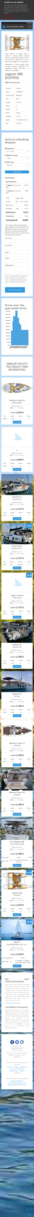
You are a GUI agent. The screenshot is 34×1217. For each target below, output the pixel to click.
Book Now (17, 422)
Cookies (15, 1067)
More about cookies (10, 18)
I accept (7, 16)
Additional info (9, 265)
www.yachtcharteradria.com (17, 1083)
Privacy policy (13, 1071)
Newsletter (23, 1067)
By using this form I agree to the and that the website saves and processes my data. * (18, 279)
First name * (9, 238)
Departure (9, 148)
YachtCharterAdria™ (17, 1048)
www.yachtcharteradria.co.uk (17, 1085)
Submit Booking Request (15, 290)
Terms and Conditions (19, 278)
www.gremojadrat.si (17, 1081)
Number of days (11, 155)
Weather (22, 1071)
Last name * (9, 245)
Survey (9, 1067)
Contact (17, 1073)
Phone (7, 258)
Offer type (9, 162)
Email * (7, 252)
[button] (7, 43)
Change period (17, 172)
